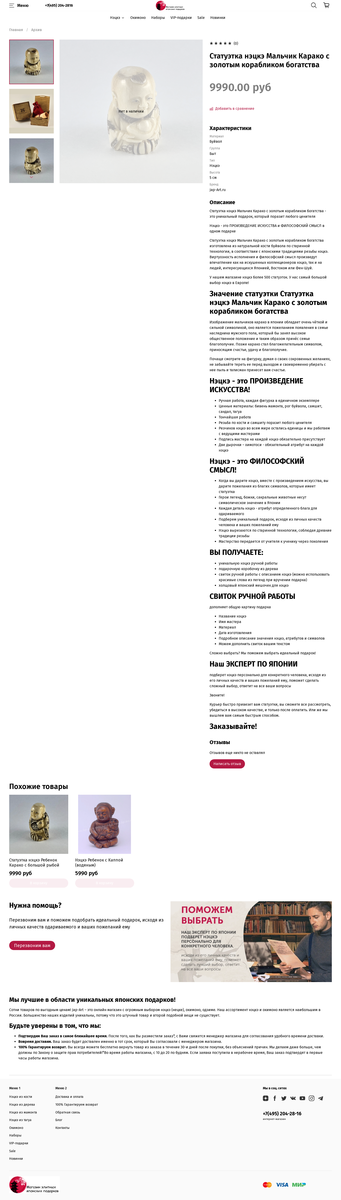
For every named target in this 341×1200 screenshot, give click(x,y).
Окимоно (138, 17)
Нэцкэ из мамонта (23, 1112)
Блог (58, 1120)
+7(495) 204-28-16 (282, 1114)
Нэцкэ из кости (20, 1097)
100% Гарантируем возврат (76, 1105)
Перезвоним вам (32, 945)
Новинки (217, 17)
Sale (201, 17)
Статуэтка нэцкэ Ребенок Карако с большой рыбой (34, 863)
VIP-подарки (181, 17)
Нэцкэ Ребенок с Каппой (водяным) (99, 863)
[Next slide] (31, 177)
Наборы (158, 17)
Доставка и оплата (69, 1097)
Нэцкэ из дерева (22, 1105)
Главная (16, 30)
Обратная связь (67, 1112)
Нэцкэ (117, 17)
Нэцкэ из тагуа (20, 1120)
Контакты (62, 1128)
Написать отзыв (227, 764)
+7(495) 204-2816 (59, 5)
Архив (36, 30)
